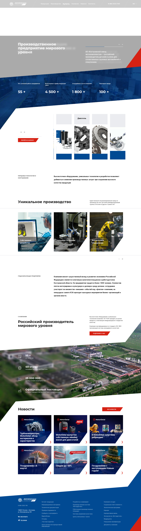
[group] (75, 136)
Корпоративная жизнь (110, 513)
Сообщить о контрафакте (50, 513)
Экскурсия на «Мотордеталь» (113, 516)
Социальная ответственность (113, 504)
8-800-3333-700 (114, 4)
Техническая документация (50, 507)
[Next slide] (122, 44)
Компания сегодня (109, 502)
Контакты (91, 4)
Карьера (106, 510)
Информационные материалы (51, 504)
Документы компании (110, 524)
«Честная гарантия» (48, 522)
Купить (66, 4)
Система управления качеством (82, 514)
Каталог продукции (48, 502)
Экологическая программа (112, 507)
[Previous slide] (119, 44)
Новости (83, 4)
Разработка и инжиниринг (81, 502)
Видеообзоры (46, 516)
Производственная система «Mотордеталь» (81, 505)
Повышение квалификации (112, 522)
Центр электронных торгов (81, 516)
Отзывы (44, 519)
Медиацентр (108, 519)
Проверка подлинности (49, 510)
